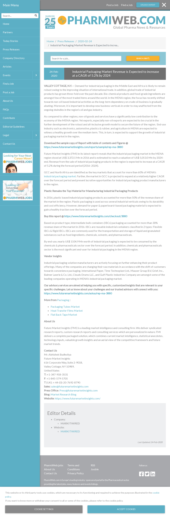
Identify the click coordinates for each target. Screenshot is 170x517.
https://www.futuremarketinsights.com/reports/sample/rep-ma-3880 (83, 146)
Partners (8, 32)
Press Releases (65, 41)
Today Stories (10, 40)
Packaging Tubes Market (65, 306)
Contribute (9, 117)
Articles (7, 66)
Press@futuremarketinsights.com (78, 390)
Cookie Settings (43, 509)
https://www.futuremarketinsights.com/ (77, 398)
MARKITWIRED (70, 431)
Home (50, 41)
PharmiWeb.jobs (53, 465)
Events (21, 75)
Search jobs (142, 58)
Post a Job (112, 4)
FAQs (6, 109)
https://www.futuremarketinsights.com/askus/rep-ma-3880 (78, 293)
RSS (93, 465)
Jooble (95, 469)
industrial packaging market (60, 176)
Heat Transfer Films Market (67, 310)
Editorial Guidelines (14, 126)
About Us (49, 469)
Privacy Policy (75, 473)
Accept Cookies (126, 509)
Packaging (63, 299)
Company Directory (14, 58)
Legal (21, 135)
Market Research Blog (63, 394)
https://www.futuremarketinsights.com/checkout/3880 (95, 216)
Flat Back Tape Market (64, 314)
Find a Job (127, 4)
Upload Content (147, 5)
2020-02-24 (85, 41)
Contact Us (50, 473)
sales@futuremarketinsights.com (69, 386)
